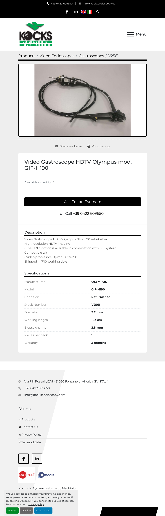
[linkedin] (76, 11)
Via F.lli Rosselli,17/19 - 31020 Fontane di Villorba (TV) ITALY (66, 381)
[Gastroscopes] (91, 56)
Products (28, 419)
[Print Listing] (98, 146)
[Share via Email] (69, 146)
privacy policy (36, 504)
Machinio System (31, 488)
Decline (26, 510)
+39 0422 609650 (62, 3)
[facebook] (66, 11)
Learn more (43, 510)
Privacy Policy (31, 434)
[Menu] (130, 34)
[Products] (26, 56)
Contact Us (29, 427)
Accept (12, 510)
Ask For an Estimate (82, 202)
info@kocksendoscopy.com (100, 3)
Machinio (69, 488)
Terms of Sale (31, 442)
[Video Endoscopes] (57, 56)
